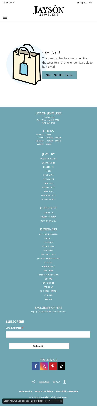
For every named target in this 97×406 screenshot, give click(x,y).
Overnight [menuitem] (48, 283)
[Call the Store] (48, 123)
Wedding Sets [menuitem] (48, 195)
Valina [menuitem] (48, 299)
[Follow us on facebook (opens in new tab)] (36, 366)
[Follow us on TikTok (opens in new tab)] (61, 366)
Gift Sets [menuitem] (48, 191)
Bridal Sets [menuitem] (48, 187)
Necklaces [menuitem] (48, 179)
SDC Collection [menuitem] (48, 291)
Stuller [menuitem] (48, 295)
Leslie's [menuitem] (48, 263)
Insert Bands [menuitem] (48, 199)
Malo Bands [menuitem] (48, 267)
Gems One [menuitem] (48, 250)
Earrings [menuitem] (48, 183)
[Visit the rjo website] (33, 382)
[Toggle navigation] (5, 17)
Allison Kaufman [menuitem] (48, 234)
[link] (85, 2)
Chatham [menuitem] (48, 242)
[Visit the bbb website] (64, 382)
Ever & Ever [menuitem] (48, 246)
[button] (9, 2)
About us (48, 213)
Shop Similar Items (59, 75)
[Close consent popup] (61, 401)
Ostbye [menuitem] (48, 279)
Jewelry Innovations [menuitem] (48, 258)
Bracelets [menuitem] (48, 167)
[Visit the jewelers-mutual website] (44, 382)
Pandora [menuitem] (48, 287)
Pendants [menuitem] (48, 175)
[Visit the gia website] (56, 382)
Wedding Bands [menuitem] (48, 159)
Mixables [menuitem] (48, 271)
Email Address (14, 328)
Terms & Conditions (44, 391)
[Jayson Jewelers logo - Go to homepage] (48, 10)
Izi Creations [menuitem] (48, 254)
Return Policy (48, 221)
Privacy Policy (49, 217)
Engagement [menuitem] (48, 163)
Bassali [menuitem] (48, 238)
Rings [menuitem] (48, 171)
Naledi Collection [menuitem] (48, 275)
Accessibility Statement (67, 391)
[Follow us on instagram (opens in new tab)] (44, 366)
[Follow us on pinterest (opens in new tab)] (53, 366)
